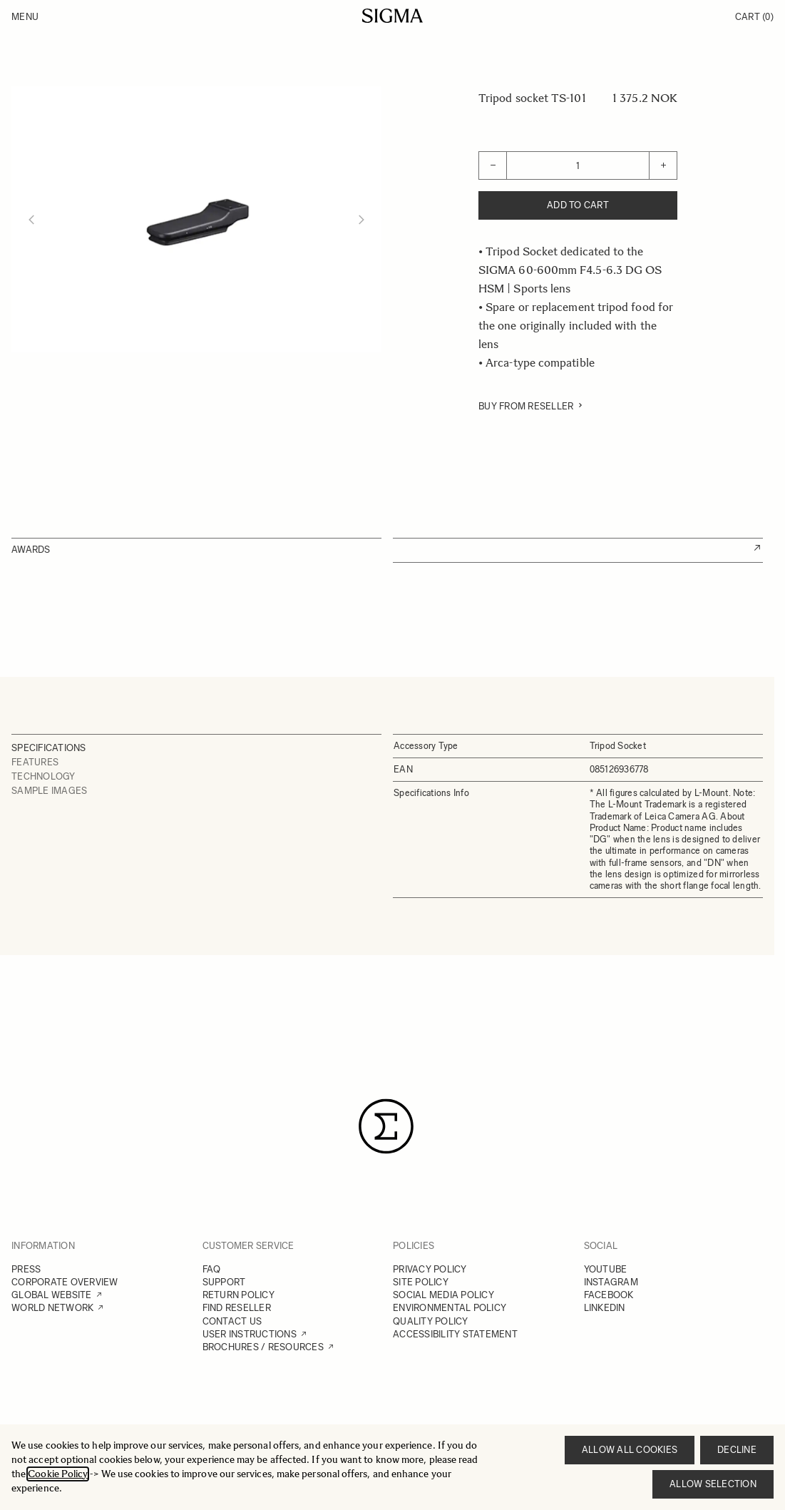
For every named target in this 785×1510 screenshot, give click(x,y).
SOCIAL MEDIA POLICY (443, 1295)
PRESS (26, 1269)
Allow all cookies (629, 1449)
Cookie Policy (58, 1474)
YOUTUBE (605, 1269)
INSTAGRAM (611, 1282)
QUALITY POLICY (430, 1321)
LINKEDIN (604, 1307)
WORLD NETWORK (52, 1307)
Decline (736, 1449)
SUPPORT (224, 1282)
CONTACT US (232, 1321)
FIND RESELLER (236, 1307)
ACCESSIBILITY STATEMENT (455, 1334)
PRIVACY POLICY (430, 1269)
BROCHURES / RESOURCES (263, 1347)
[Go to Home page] (392, 16)
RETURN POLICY (238, 1295)
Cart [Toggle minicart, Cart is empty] (754, 16)
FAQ (211, 1269)
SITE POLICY (420, 1282)
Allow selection (712, 1484)
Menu (25, 16)
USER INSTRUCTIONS (249, 1334)
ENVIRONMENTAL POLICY (449, 1307)
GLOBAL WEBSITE (51, 1295)
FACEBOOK (609, 1295)
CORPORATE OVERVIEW (64, 1282)
